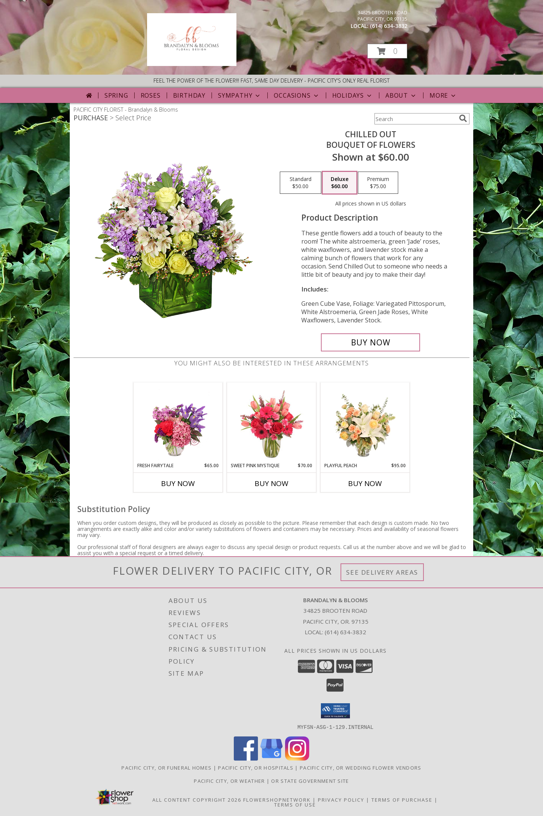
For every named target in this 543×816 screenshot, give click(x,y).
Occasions (296, 95)
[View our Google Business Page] (271, 758)
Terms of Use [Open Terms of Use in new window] (295, 804)
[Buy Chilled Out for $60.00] (370, 342)
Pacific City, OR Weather (229, 780)
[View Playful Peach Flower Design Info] (365, 422)
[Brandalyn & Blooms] (191, 63)
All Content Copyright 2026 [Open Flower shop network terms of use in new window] (196, 799)
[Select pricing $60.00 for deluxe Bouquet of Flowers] (339, 183)
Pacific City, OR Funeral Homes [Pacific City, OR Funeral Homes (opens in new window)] (166, 767)
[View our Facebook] (246, 758)
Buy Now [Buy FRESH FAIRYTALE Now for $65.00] (178, 483)
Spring (116, 95)
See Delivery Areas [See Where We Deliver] (382, 572)
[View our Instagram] (297, 758)
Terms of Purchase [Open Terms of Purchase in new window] (402, 799)
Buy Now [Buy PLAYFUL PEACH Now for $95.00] (365, 483)
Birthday (189, 95)
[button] (387, 51)
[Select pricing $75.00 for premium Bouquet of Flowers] (378, 183)
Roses (151, 95)
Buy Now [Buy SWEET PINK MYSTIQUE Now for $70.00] (271, 483)
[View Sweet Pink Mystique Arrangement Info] (271, 422)
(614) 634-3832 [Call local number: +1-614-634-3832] (388, 25)
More (443, 95)
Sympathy (239, 95)
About (401, 95)
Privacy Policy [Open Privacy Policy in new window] (341, 799)
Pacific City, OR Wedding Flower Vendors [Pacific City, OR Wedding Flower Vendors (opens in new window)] (361, 767)
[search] (463, 118)
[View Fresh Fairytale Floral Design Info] (178, 422)
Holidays (352, 95)
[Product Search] (415, 119)
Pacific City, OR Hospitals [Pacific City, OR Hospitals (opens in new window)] (255, 767)
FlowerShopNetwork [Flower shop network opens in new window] (277, 799)
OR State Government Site (310, 780)
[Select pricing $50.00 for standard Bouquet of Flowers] (300, 183)
